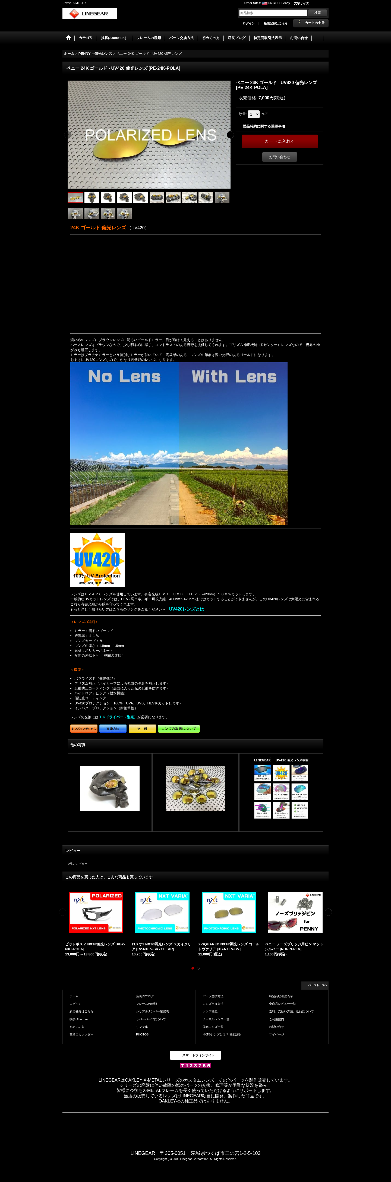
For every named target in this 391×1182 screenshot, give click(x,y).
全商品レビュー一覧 (282, 1003)
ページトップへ (317, 985)
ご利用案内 (276, 1019)
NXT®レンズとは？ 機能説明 (222, 1034)
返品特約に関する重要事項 (264, 126)
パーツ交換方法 (213, 996)
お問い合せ (276, 1026)
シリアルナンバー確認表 (152, 1011)
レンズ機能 (210, 1011)
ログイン (249, 23)
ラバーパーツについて (151, 1019)
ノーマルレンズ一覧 (216, 1019)
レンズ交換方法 (213, 1003)
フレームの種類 (146, 1003)
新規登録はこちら (276, 23)
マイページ (276, 1034)
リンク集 (142, 1026)
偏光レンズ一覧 (213, 1026)
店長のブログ (145, 996)
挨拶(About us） (80, 1019)
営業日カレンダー (81, 1034)
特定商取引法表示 (281, 996)
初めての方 (77, 1026)
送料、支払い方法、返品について (291, 1011)
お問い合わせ (279, 157)
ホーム (74, 996)
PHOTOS (142, 1034)
